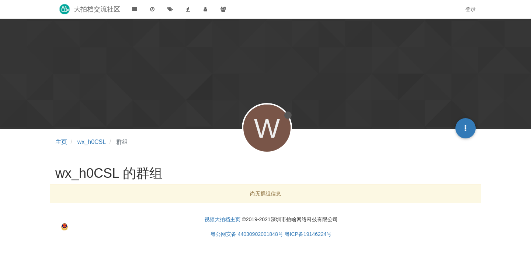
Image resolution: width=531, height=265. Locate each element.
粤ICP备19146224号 (308, 234)
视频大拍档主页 (222, 219)
